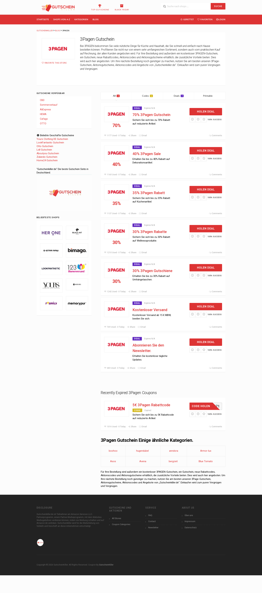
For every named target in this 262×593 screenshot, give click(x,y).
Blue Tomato (206, 461)
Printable (210, 95)
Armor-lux (205, 450)
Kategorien (81, 19)
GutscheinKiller (106, 564)
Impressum (190, 521)
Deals (179, 95)
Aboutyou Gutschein (48, 153)
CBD (42, 100)
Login (220, 19)
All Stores (116, 518)
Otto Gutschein (45, 146)
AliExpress (45, 109)
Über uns (189, 515)
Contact (152, 521)
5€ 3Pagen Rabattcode (151, 405)
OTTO (43, 123)
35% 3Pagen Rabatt (149, 193)
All (116, 95)
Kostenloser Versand (150, 310)
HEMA (43, 114)
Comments (215, 135)
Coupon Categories (121, 524)
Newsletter (153, 527)
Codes (147, 95)
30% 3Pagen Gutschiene (152, 271)
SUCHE (218, 6)
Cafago (44, 118)
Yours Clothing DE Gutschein (52, 139)
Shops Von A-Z (61, 19)
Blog (96, 19)
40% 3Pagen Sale (147, 154)
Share (132, 135)
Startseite (43, 19)
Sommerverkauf (48, 104)
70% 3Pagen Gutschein (151, 115)
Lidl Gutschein (44, 149)
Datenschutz (191, 527)
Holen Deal (206, 111)
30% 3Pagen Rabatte (150, 232)
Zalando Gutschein (47, 156)
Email (143, 135)
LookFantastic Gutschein (50, 142)
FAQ (150, 515)
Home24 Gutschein (47, 160)
